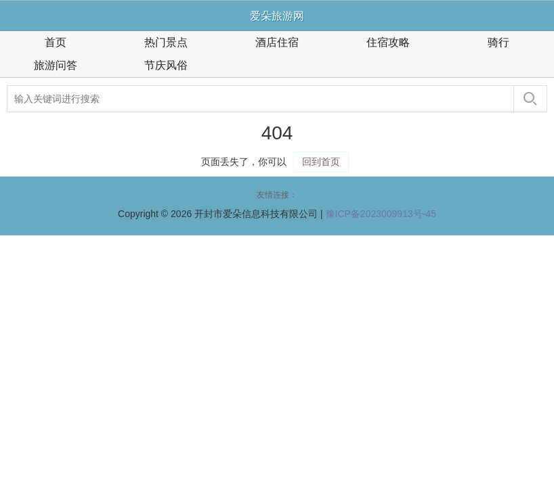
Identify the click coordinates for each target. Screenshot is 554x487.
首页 (55, 42)
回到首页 (321, 161)
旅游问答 (55, 65)
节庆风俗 (166, 65)
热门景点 (166, 42)
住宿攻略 (388, 42)
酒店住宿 (277, 42)
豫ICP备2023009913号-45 (381, 213)
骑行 (498, 42)
